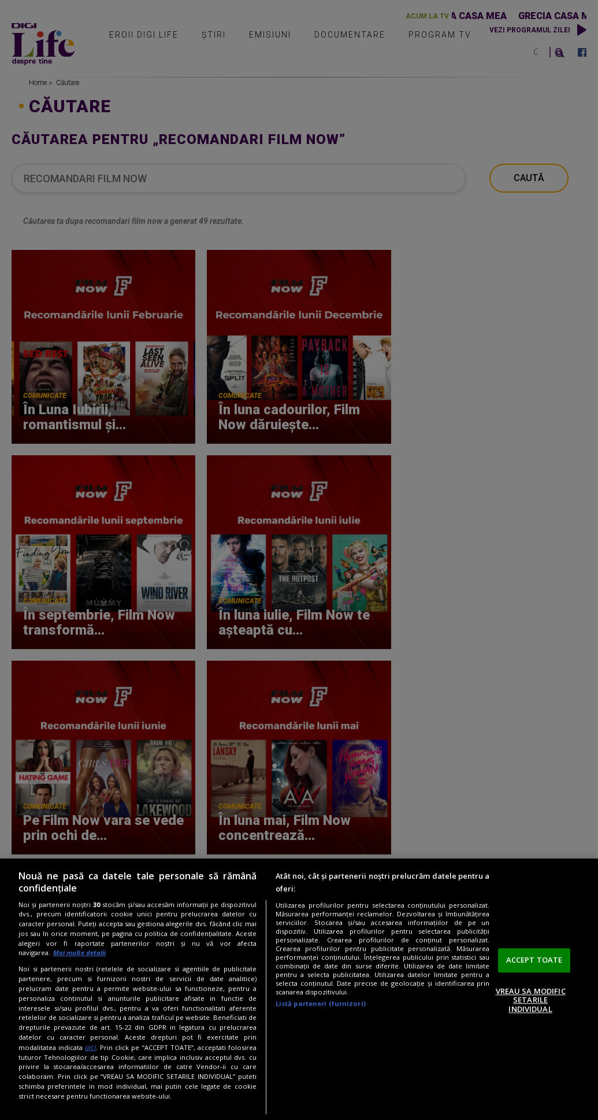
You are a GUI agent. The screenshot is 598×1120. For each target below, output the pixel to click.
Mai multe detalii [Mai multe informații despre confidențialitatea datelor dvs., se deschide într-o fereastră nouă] (79, 952)
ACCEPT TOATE (534, 960)
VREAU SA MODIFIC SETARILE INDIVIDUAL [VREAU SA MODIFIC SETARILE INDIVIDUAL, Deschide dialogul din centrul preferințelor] (531, 1000)
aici (90, 1047)
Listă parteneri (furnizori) (321, 1003)
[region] (299, 989)
